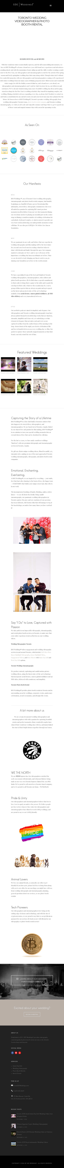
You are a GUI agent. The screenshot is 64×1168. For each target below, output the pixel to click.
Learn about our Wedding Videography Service (32, 980)
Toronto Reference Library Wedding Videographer (8, 394)
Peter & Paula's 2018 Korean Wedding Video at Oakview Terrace (34, 1133)
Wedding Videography (20, 1068)
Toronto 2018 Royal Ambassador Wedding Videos (40, 373)
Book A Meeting (32, 1014)
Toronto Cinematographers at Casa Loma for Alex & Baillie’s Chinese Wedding (40, 394)
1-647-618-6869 (18, 1091)
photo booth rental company (37, 102)
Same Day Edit (17, 1066)
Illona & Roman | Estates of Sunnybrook (24, 394)
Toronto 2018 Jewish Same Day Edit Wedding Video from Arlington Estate (8, 373)
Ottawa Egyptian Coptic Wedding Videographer (24, 373)
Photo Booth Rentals (19, 1071)
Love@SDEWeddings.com (21, 1085)
